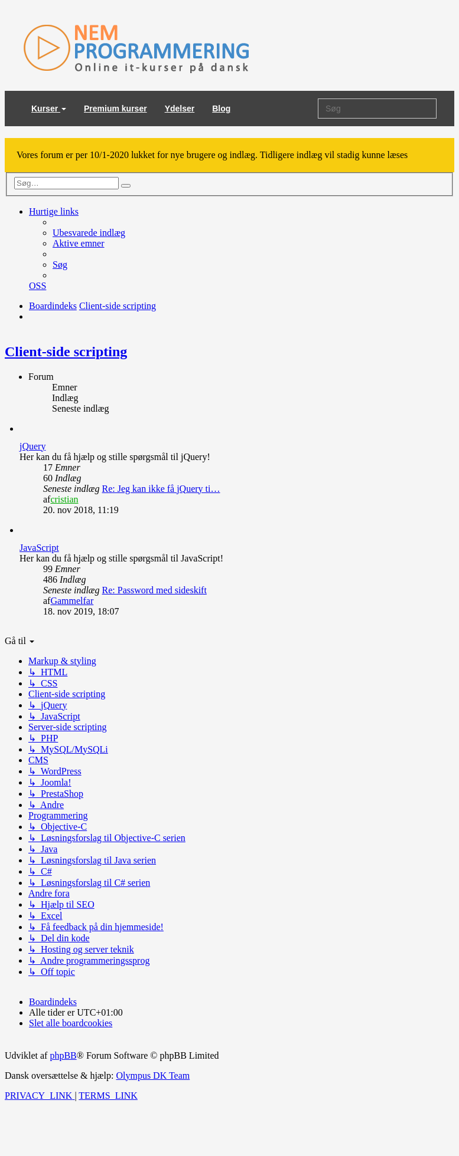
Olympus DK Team (153, 1075)
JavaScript (39, 548)
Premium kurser (115, 108)
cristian (64, 499)
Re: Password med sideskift (154, 590)
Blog (221, 108)
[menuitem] (89, 233)
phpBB (63, 1055)
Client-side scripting (66, 351)
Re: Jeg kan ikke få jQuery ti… (161, 489)
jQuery (32, 446)
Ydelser (180, 108)
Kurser (48, 108)
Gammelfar (71, 601)
